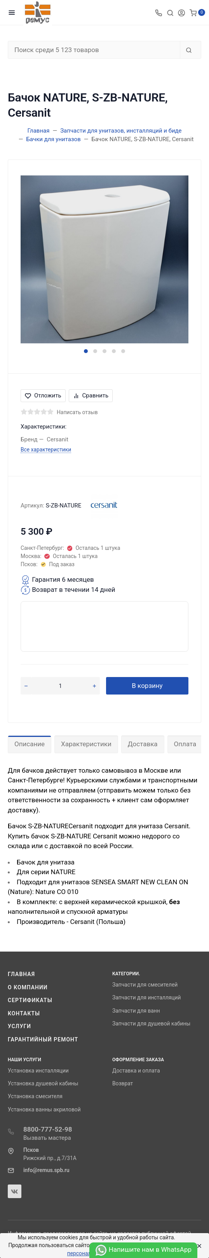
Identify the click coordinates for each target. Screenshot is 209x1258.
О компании (28, 987)
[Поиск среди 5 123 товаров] (94, 50)
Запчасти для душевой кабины (151, 1023)
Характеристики (86, 744)
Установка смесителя (35, 1096)
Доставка (143, 744)
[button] (86, 351)
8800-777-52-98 (47, 1129)
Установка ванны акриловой (44, 1109)
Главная (21, 974)
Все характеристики (46, 449)
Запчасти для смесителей (145, 985)
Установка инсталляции (38, 1070)
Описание (29, 744)
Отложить (43, 395)
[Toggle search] (170, 12)
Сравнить (91, 395)
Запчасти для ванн (136, 1011)
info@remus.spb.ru (46, 1170)
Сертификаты (30, 1000)
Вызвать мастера (47, 1137)
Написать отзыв (77, 412)
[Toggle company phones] (158, 12)
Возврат (122, 1083)
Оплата (185, 744)
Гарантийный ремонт (43, 1039)
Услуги (19, 1026)
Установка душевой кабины (43, 1083)
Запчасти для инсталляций (146, 997)
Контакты (24, 1013)
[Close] (198, 1246)
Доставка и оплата (136, 1070)
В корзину (147, 685)
